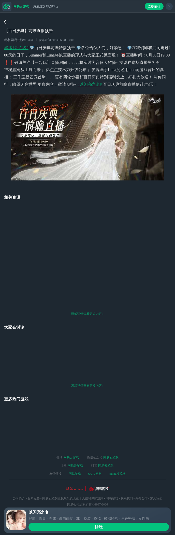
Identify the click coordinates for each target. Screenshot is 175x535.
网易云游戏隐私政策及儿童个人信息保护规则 (72, 484)
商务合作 (141, 484)
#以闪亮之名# (16, 48)
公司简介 (19, 484)
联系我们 (127, 484)
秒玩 (99, 527)
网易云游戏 (71, 443)
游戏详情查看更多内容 (87, 299)
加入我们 (156, 484)
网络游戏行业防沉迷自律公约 (87, 496)
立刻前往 (154, 6)
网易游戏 (75, 459)
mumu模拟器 (117, 459)
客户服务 (33, 484)
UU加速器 (94, 459)
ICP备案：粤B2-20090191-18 (88, 502)
